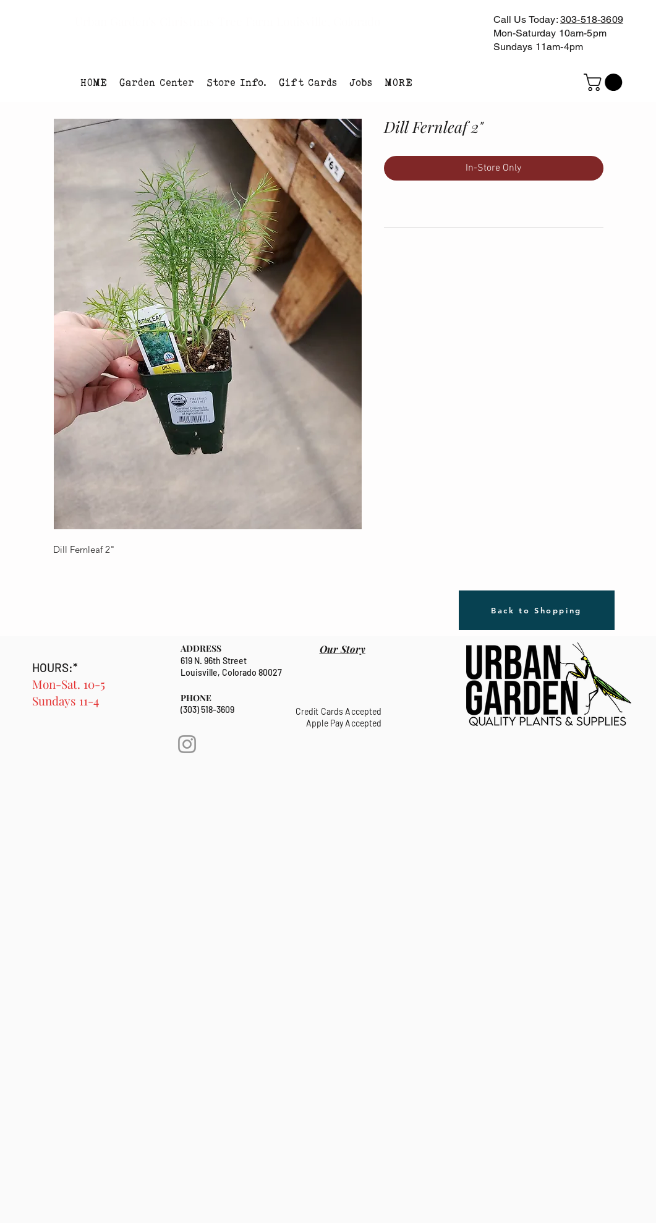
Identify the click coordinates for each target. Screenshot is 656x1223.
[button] (156, 82)
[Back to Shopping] (537, 610)
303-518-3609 (591, 19)
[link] (605, 82)
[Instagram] (187, 744)
